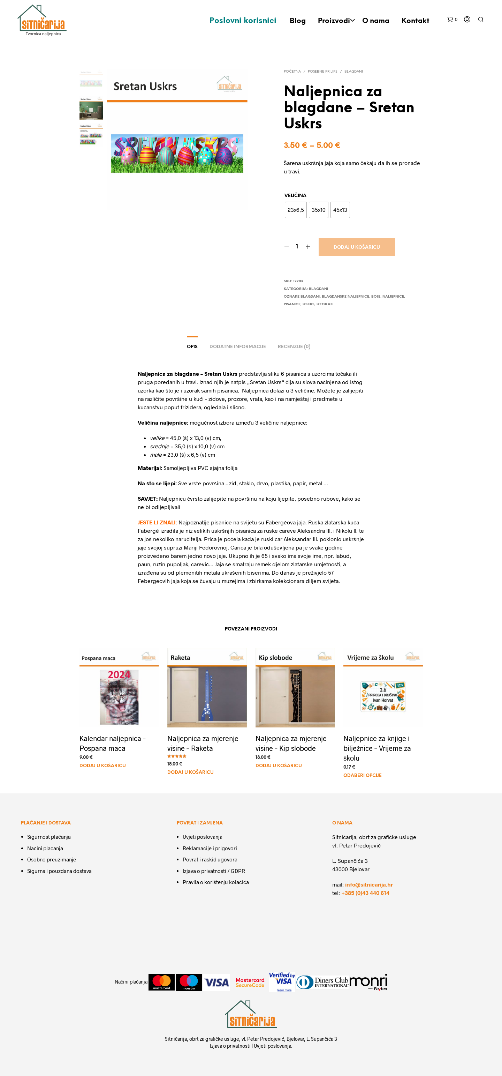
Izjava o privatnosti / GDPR (214, 871)
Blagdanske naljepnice (345, 297)
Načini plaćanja (45, 848)
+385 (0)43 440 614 (365, 892)
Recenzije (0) (294, 347)
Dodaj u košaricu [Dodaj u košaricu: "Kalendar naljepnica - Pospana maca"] (103, 765)
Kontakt (415, 21)
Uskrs (308, 304)
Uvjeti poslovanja (202, 837)
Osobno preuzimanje (51, 859)
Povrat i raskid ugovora (210, 859)
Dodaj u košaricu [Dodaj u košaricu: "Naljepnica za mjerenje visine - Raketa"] (191, 769)
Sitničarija (176, 1038)
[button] (452, 19)
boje (375, 297)
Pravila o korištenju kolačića (216, 882)
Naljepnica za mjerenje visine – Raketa (203, 741)
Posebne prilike (322, 72)
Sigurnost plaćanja (49, 837)
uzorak (325, 304)
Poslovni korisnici (243, 21)
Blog (298, 21)
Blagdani (353, 72)
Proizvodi (334, 21)
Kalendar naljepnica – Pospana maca (112, 743)
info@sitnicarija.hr (369, 884)
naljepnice (393, 297)
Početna (292, 72)
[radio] (295, 210)
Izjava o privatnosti (230, 1045)
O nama (375, 21)
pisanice (292, 304)
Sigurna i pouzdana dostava (59, 871)
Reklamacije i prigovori (210, 848)
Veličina (295, 196)
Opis (192, 347)
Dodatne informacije (238, 347)
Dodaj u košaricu (357, 247)
